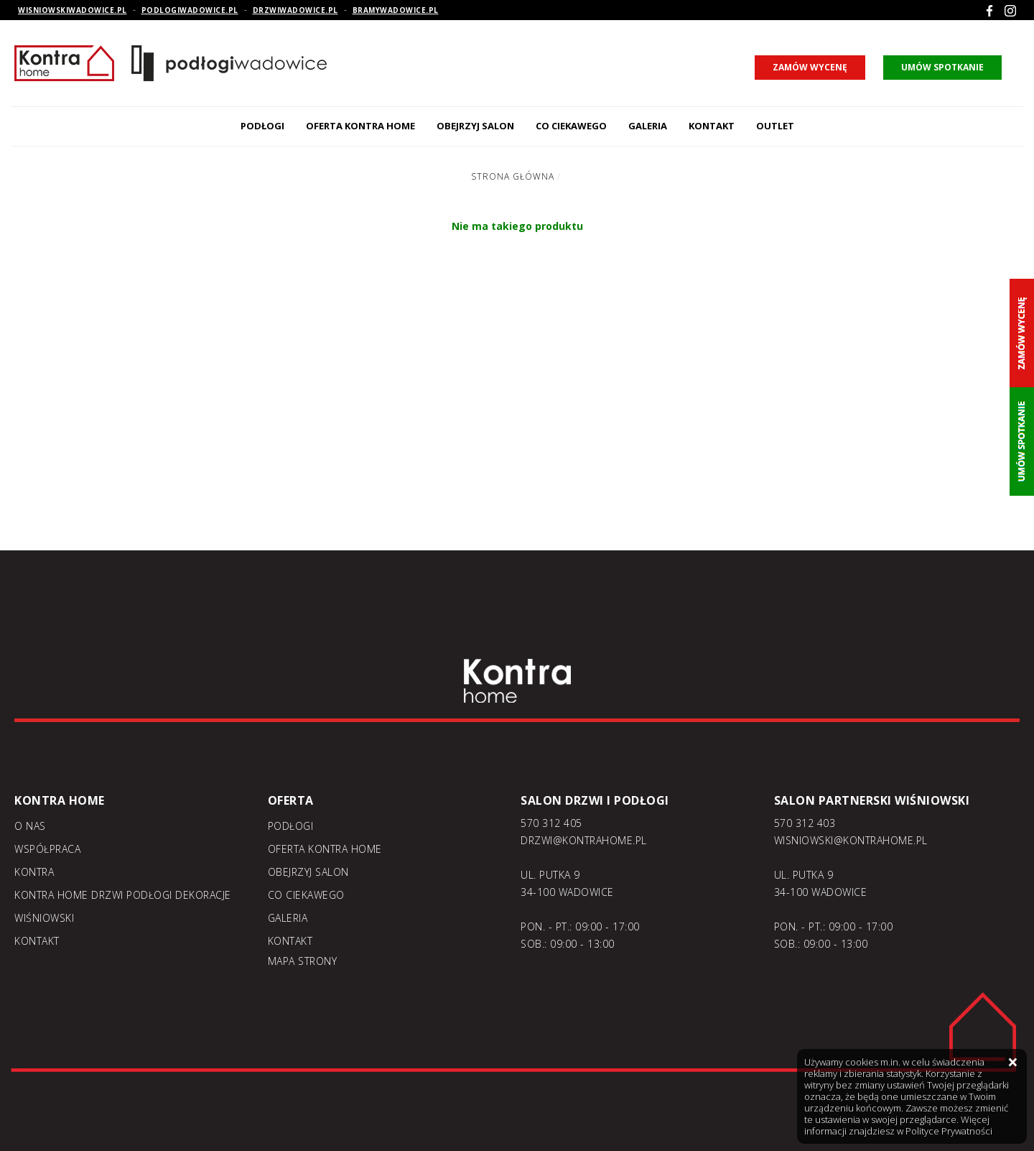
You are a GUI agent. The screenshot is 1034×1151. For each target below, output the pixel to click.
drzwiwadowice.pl (295, 10)
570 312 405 (551, 823)
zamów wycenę (810, 67)
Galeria (647, 125)
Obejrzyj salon (475, 125)
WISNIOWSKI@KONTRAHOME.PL (851, 840)
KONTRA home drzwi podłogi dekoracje (122, 895)
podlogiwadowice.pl (189, 10)
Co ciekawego (571, 125)
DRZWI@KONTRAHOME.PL (584, 840)
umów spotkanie (942, 67)
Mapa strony (302, 961)
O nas (30, 826)
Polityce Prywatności (948, 1130)
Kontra (34, 872)
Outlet (775, 125)
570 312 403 (805, 823)
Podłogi (262, 125)
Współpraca (47, 849)
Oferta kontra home (360, 125)
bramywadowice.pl (396, 10)
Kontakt (712, 125)
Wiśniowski (44, 918)
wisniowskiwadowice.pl (72, 10)
